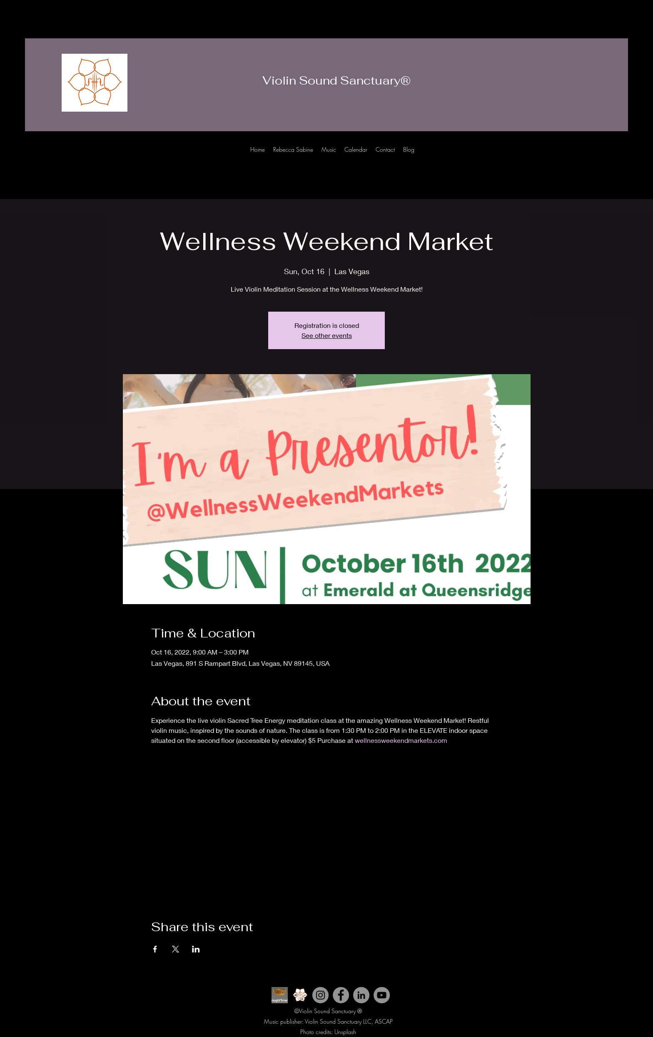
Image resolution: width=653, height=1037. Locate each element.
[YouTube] (382, 995)
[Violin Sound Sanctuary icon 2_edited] (300, 995)
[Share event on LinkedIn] (196, 949)
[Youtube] (578, 157)
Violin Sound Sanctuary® (336, 80)
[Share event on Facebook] (155, 949)
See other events (327, 335)
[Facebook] (603, 157)
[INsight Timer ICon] (280, 995)
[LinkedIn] (615, 157)
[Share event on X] (175, 949)
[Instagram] (590, 157)
